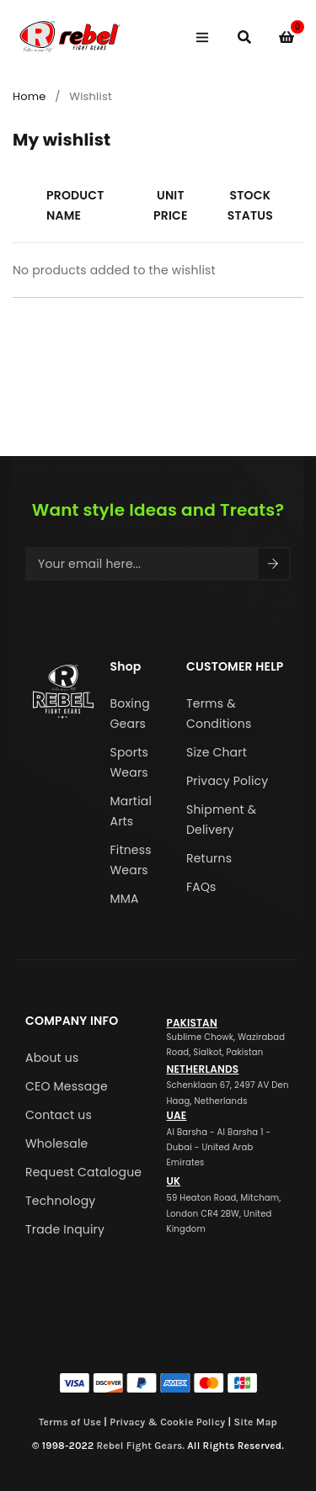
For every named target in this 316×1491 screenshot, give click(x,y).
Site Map (255, 1422)
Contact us (58, 1114)
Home (29, 96)
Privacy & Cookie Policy (167, 1422)
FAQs (201, 886)
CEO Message (66, 1086)
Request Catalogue (83, 1172)
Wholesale (56, 1143)
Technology (60, 1200)
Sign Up (273, 563)
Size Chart (216, 752)
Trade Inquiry (64, 1229)
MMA (124, 898)
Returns (209, 858)
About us (52, 1057)
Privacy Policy (227, 780)
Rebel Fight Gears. (141, 1445)
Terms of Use (70, 1422)
